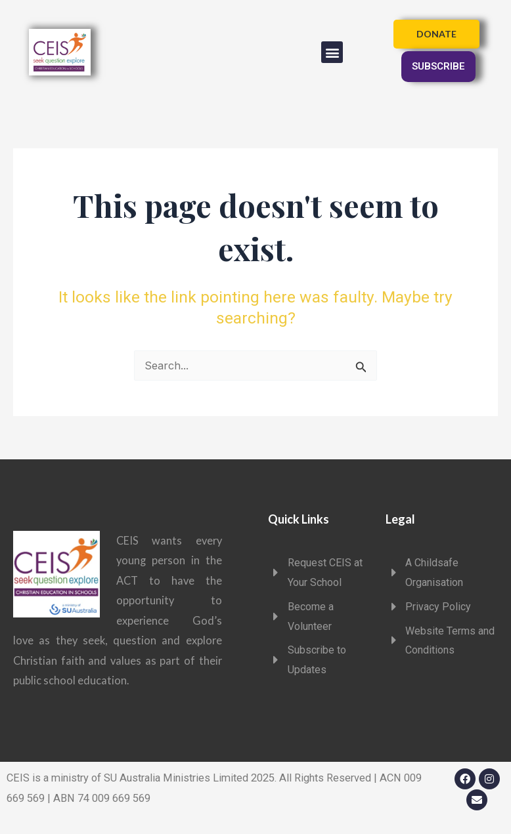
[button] (332, 52)
